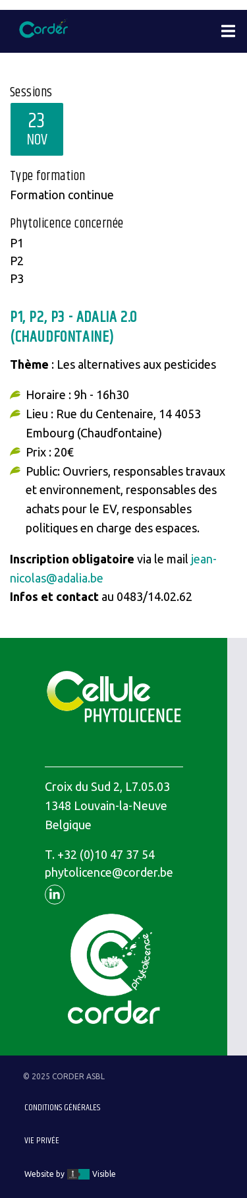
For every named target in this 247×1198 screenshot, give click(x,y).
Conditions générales (62, 1107)
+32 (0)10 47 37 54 (106, 854)
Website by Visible (70, 1174)
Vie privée (41, 1140)
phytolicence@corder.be (109, 872)
